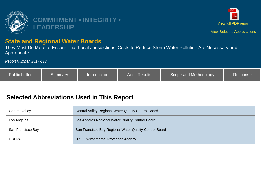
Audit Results (139, 75)
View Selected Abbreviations (233, 31)
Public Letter (20, 75)
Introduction (97, 75)
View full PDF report (233, 21)
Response (242, 75)
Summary (59, 75)
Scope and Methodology (192, 75)
